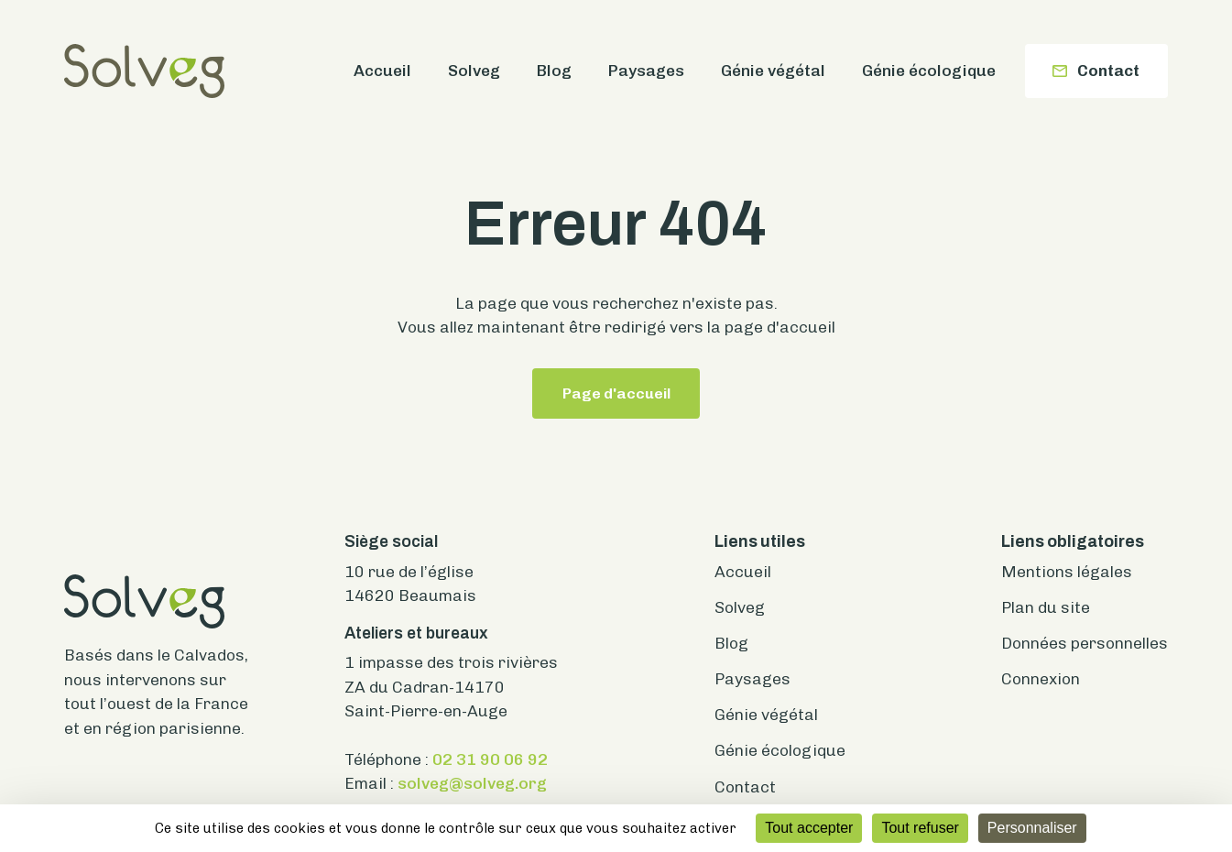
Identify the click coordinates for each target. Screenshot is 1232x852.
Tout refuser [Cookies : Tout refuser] (919, 828)
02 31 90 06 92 (490, 759)
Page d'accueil (616, 393)
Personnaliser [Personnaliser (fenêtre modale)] (1032, 828)
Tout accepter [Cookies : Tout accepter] (809, 828)
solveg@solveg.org (472, 782)
